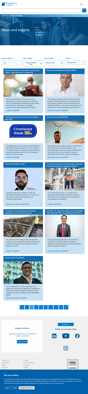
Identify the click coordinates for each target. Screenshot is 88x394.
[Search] (84, 10)
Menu (81, 4)
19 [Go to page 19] (56, 307)
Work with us (6, 363)
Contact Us (5, 360)
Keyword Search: (7, 58)
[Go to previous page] (27, 307)
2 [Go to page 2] (36, 307)
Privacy (26, 360)
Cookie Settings (29, 363)
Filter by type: (27, 58)
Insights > (38, 30)
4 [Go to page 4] (45, 307)
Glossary (5, 367)
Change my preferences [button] (26, 387)
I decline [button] (15, 387)
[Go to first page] (22, 307)
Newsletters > (39, 34)
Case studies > (39, 32)
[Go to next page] (61, 307)
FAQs (4, 365)
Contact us (66, 324)
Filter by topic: (49, 58)
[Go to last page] (66, 307)
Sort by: (68, 58)
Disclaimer (27, 365)
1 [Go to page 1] (31, 307)
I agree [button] (7, 387)
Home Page (5, 15)
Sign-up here (22, 341)
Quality (26, 367)
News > (37, 27)
